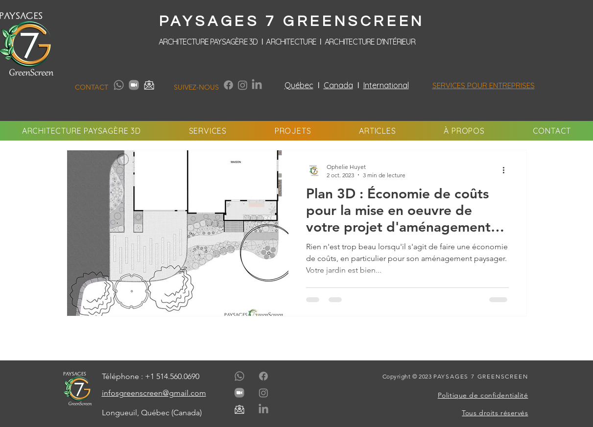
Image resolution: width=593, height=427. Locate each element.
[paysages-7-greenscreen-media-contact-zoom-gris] (134, 85)
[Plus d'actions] (507, 170)
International (386, 85)
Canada (338, 85)
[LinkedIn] (257, 85)
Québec (299, 85)
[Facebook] (228, 85)
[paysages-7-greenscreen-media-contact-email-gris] (149, 85)
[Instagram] (243, 85)
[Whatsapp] (119, 85)
